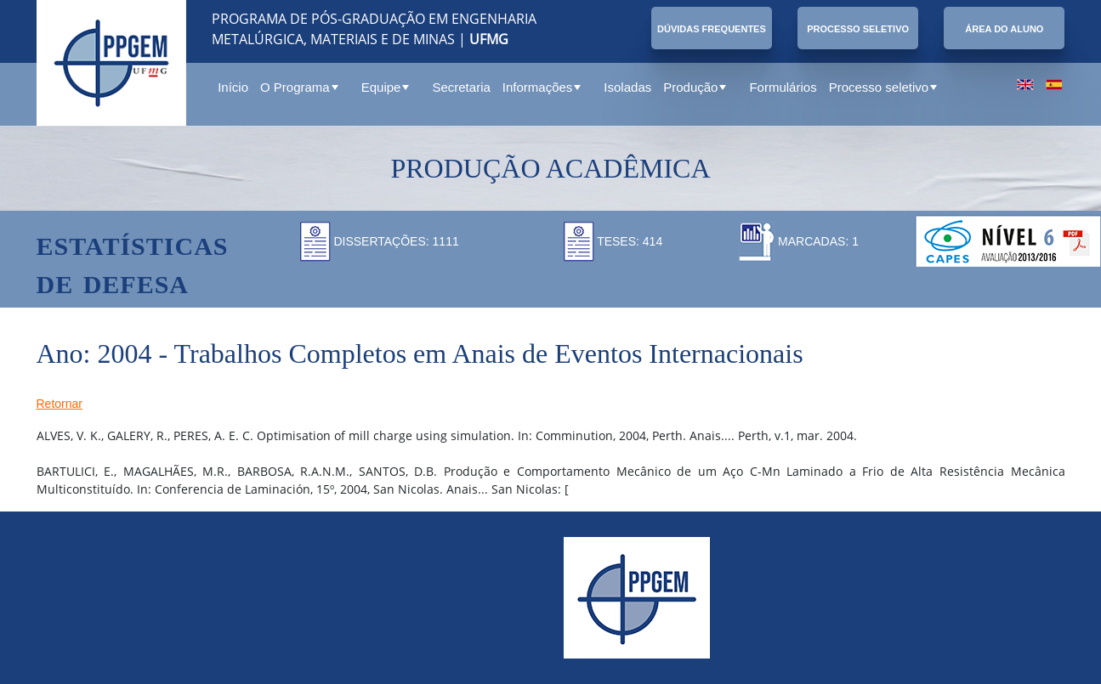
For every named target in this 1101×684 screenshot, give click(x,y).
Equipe (385, 87)
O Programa (299, 87)
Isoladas (627, 87)
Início (233, 87)
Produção (694, 87)
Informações (542, 87)
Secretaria (461, 87)
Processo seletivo (883, 87)
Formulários (782, 87)
